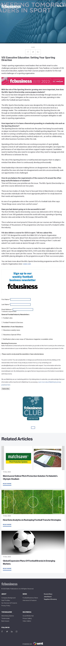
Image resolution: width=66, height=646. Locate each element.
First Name (5, 299)
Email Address (6, 309)
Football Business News (30, 598)
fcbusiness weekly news (11, 330)
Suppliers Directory (50, 599)
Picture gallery (27, 618)
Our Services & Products (9, 603)
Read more (7, 484)
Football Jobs (8, 318)
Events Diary (48, 594)
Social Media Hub (28, 616)
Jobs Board (47, 596)
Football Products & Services (13, 322)
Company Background (8, 598)
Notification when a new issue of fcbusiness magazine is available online (28, 339)
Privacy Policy (5, 605)
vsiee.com (27, 264)
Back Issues (5, 621)
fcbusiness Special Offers (12, 334)
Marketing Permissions (9, 343)
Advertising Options (7, 616)
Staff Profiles (5, 600)
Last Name (5, 304)
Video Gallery (27, 621)
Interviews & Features (30, 600)
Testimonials (5, 618)
